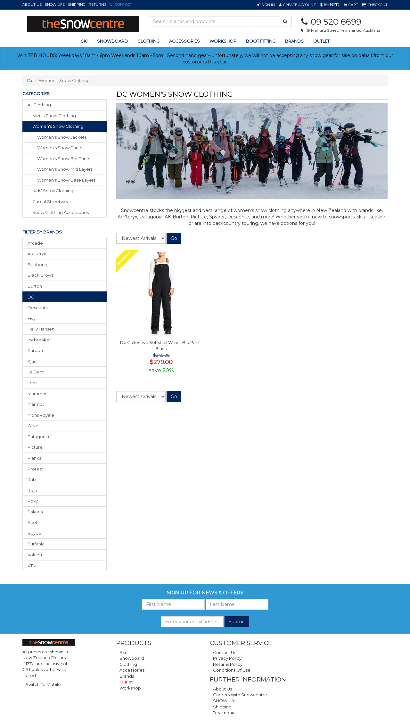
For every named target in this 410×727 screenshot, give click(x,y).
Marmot (36, 404)
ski (84, 41)
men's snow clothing (54, 115)
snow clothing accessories (60, 212)
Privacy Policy (227, 658)
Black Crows (40, 275)
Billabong (37, 264)
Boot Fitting (260, 41)
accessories (184, 41)
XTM (32, 565)
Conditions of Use (231, 670)
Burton (35, 286)
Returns (97, 4)
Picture (35, 447)
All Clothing (39, 104)
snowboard (112, 41)
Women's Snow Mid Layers (65, 169)
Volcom (36, 554)
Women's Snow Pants (59, 147)
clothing (148, 41)
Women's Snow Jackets (61, 137)
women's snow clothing (57, 126)
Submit (237, 622)
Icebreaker (39, 339)
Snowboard (131, 658)
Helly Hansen (41, 328)
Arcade (35, 243)
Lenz (32, 382)
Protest (35, 468)
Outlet (321, 41)
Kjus (32, 361)
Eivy (32, 318)
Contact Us (224, 652)
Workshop (222, 41)
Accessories (131, 670)
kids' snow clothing (52, 190)
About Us (32, 4)
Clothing (128, 664)
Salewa (35, 511)
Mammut (37, 393)
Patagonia (38, 436)
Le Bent (36, 371)
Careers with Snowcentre (240, 694)
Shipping (77, 4)
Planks (34, 458)
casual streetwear (51, 201)
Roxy (33, 500)
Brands (294, 41)
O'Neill (34, 425)
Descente (38, 307)
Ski (122, 652)
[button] (265, 4)
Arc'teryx (37, 253)
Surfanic (36, 543)
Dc (30, 80)
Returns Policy (227, 664)
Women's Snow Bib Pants (63, 158)
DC (31, 296)
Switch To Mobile (43, 684)
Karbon (35, 350)
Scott (33, 522)
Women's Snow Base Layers (66, 180)
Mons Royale (41, 415)
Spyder (35, 533)
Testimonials (225, 712)
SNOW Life (55, 4)
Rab (32, 479)
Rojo (32, 490)
